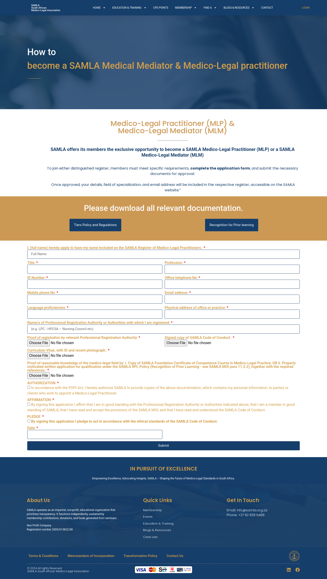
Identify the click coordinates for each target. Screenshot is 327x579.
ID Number (36, 278)
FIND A (210, 7)
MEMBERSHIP (186, 7)
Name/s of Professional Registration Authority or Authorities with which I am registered (98, 323)
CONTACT (267, 7)
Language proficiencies (46, 308)
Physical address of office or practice (195, 308)
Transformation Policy (140, 556)
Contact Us (175, 556)
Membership (152, 510)
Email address (176, 293)
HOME (99, 7)
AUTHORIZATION (41, 383)
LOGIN (306, 7)
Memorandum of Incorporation (91, 556)
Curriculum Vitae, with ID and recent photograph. (67, 350)
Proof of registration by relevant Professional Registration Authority (82, 338)
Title (31, 263)
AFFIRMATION (39, 400)
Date (31, 428)
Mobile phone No (41, 293)
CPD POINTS (160, 7)
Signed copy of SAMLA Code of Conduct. (198, 338)
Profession (174, 263)
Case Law (150, 537)
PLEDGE (34, 417)
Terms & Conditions (43, 556)
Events (148, 517)
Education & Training (158, 523)
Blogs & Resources (157, 530)
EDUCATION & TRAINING (129, 7)
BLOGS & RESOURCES (238, 7)
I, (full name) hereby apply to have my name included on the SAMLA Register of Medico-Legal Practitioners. (115, 248)
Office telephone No (181, 278)
